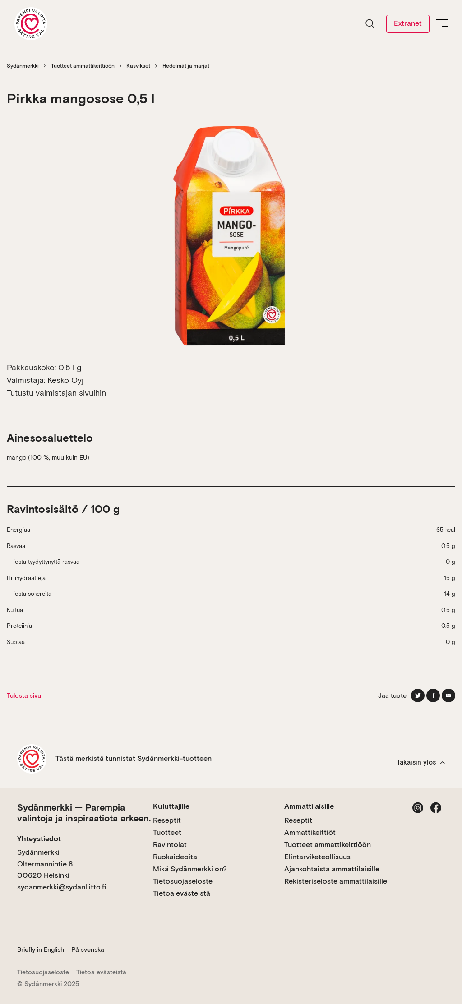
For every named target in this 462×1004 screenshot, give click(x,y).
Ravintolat (170, 844)
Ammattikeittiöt (310, 832)
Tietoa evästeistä (181, 893)
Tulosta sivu (24, 695)
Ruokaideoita (175, 856)
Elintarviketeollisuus (317, 856)
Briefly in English (40, 949)
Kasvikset (138, 66)
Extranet (408, 23)
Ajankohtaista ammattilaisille (331, 869)
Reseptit (167, 820)
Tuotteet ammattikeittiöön (83, 66)
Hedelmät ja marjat (185, 66)
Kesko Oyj (65, 380)
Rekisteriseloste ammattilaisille (335, 881)
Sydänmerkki (23, 66)
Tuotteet (167, 832)
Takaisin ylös (421, 762)
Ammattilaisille (309, 806)
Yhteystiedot (39, 838)
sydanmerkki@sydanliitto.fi (61, 887)
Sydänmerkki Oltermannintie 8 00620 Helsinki (45, 864)
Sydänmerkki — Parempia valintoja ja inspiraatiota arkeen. (84, 813)
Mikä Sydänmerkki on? (190, 869)
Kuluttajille (171, 806)
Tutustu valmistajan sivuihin (56, 392)
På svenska (87, 949)
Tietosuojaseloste (183, 881)
